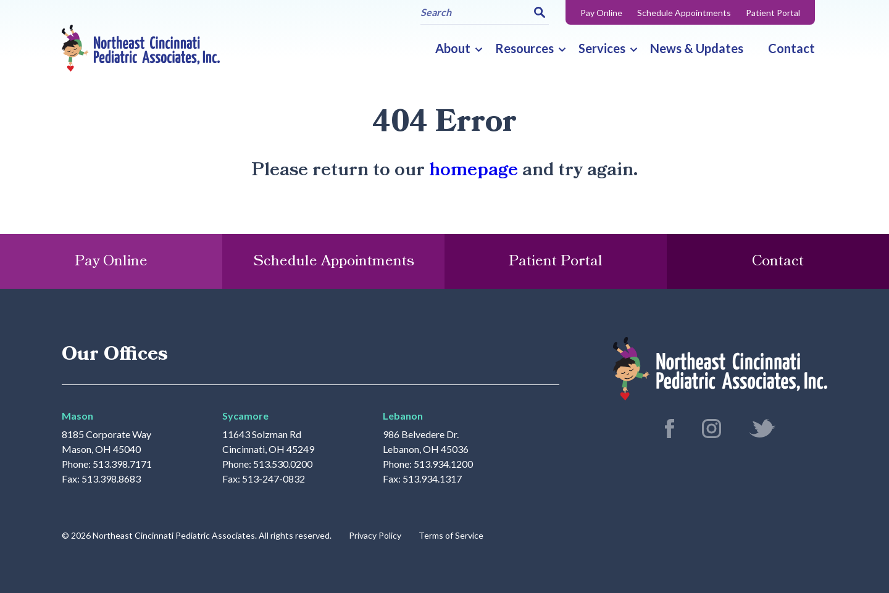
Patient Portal (773, 12)
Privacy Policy (375, 535)
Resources (524, 48)
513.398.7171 (122, 464)
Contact (791, 48)
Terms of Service (451, 535)
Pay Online (601, 12)
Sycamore (245, 415)
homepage (473, 170)
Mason (77, 415)
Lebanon (403, 415)
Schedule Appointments (684, 12)
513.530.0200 (282, 464)
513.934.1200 (443, 464)
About (452, 48)
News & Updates (696, 48)
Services (601, 48)
